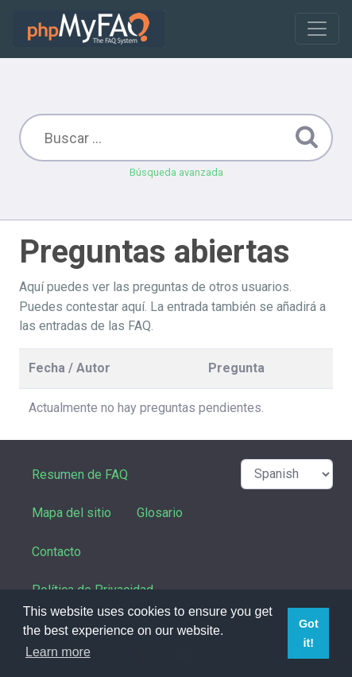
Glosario (160, 512)
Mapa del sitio (71, 512)
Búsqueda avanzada (176, 172)
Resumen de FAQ (80, 474)
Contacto (56, 551)
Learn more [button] (58, 652)
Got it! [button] (309, 633)
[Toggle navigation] (317, 29)
